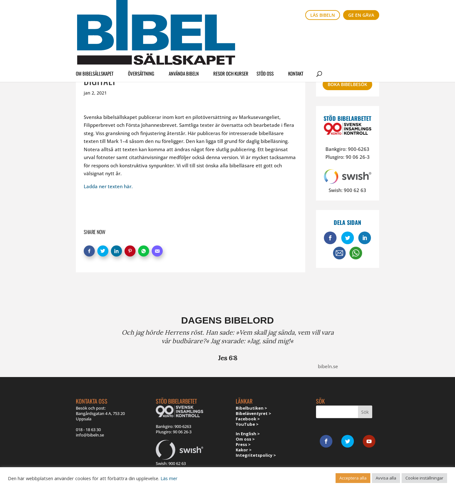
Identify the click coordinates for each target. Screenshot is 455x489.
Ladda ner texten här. (108, 186)
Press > (243, 444)
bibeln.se (328, 366)
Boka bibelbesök (347, 84)
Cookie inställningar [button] (424, 478)
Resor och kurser (230, 33)
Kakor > (244, 450)
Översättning (141, 33)
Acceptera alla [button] (353, 478)
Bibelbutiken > (251, 408)
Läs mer (169, 478)
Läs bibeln (322, 15)
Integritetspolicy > (256, 455)
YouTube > (247, 424)
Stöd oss (265, 33)
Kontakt (295, 33)
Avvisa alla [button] (386, 478)
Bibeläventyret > (253, 413)
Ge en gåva (361, 15)
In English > (248, 433)
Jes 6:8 (227, 358)
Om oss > (245, 439)
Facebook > (248, 419)
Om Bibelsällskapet (94, 33)
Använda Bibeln (184, 33)
